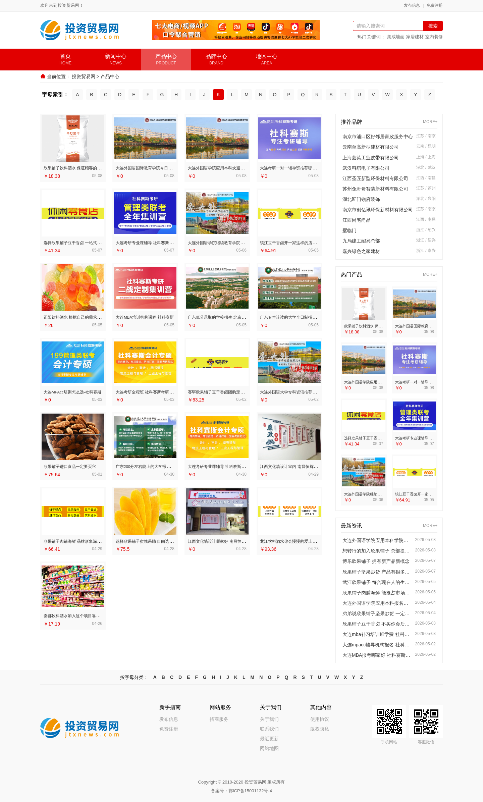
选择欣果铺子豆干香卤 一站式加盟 (82, 242)
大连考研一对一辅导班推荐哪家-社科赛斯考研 (311, 167)
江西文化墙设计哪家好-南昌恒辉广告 (229, 540)
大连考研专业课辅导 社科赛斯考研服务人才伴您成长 (174, 242)
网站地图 (269, 748)
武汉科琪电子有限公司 (365, 168)
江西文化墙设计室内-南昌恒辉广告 (298, 465)
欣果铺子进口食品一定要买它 (76, 465)
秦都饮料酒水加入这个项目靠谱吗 (81, 614)
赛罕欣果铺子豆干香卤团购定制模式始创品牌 (238, 391)
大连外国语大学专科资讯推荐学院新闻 (302, 391)
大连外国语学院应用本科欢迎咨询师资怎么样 (238, 167)
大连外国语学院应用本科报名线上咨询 (377, 603)
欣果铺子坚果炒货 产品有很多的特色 (377, 572)
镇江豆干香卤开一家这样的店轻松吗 (300, 242)
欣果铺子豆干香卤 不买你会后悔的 (377, 624)
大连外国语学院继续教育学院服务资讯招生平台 (240, 242)
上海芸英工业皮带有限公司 (370, 157)
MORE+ (430, 122)
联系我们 (269, 729)
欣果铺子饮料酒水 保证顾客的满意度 (84, 167)
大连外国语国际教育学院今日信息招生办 (161, 167)
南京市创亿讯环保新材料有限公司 (377, 209)
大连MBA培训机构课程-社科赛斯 (152, 316)
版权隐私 (319, 729)
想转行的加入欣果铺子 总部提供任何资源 (377, 550)
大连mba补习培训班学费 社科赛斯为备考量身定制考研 (377, 634)
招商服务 (219, 719)
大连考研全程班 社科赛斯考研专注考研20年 (164, 391)
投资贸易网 (83, 76)
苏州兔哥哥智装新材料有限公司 (375, 189)
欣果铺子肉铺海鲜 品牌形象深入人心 (84, 540)
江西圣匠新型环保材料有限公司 (375, 178)
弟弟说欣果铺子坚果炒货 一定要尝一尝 (377, 613)
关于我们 (269, 719)
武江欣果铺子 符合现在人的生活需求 (377, 582)
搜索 (433, 26)
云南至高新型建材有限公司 (370, 147)
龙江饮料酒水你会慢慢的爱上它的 (297, 540)
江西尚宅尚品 (356, 220)
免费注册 (435, 5)
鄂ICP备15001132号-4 (250, 790)
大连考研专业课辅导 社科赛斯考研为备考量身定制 (244, 465)
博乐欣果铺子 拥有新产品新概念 (376, 561)
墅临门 (349, 230)
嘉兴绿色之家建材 (361, 251)
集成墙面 (396, 37)
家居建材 (415, 37)
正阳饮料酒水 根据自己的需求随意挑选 (87, 316)
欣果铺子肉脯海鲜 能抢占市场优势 (377, 592)
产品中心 (110, 76)
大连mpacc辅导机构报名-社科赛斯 (377, 644)
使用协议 (319, 719)
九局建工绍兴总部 (361, 241)
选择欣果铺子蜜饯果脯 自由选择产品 (157, 540)
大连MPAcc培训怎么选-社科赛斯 (80, 391)
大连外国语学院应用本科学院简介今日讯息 (377, 540)
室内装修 (434, 37)
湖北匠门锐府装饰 (361, 199)
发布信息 (412, 5)
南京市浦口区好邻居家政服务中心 (377, 136)
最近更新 (269, 738)
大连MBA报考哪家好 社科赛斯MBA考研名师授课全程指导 (377, 655)
